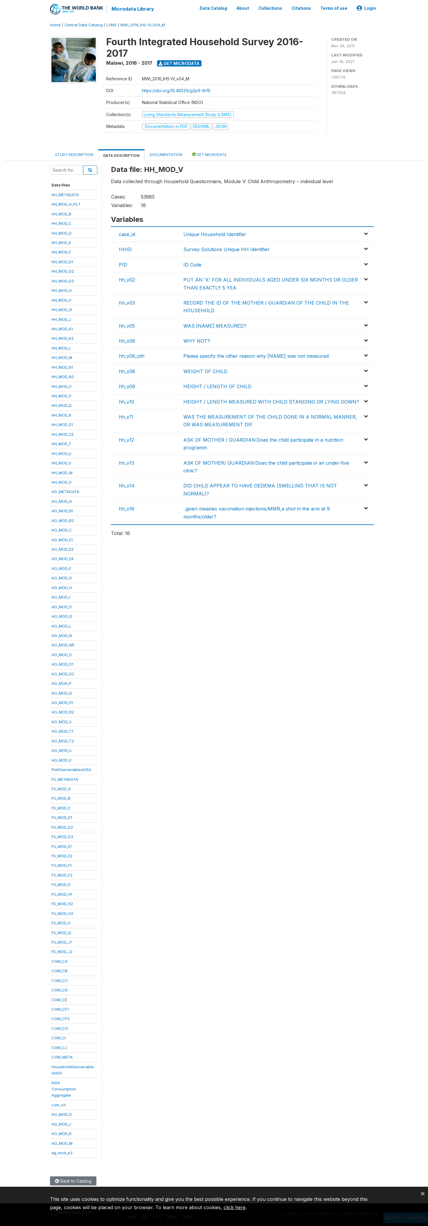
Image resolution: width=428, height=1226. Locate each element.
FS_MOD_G (61, 884)
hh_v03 (127, 303)
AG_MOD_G (61, 577)
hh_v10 (126, 401)
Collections (270, 8)
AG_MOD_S (61, 721)
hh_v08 (127, 371)
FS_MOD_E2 (61, 855)
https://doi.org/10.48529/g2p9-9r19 (176, 90)
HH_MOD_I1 (61, 299)
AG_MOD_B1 (62, 510)
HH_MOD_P (61, 396)
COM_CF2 (60, 1018)
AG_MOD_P (61, 683)
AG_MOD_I (60, 597)
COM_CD (59, 990)
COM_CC (59, 980)
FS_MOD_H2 (62, 903)
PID (123, 265)
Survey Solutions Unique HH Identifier (226, 249)
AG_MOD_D (61, 1114)
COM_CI (58, 1037)
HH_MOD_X (61, 482)
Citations (301, 8)
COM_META (62, 1057)
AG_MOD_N (61, 635)
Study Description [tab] (74, 154)
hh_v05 (127, 326)
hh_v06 (127, 341)
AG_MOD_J (61, 1123)
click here (235, 1207)
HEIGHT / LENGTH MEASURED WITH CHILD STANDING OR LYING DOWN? (271, 401)
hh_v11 (126, 417)
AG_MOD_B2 (62, 520)
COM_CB (59, 970)
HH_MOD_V (61, 463)
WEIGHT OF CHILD (205, 371)
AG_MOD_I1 (61, 606)
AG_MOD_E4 (62, 558)
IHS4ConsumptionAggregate (63, 1088)
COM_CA (59, 961)
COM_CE (59, 999)
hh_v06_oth (131, 356)
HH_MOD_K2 (62, 338)
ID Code (192, 265)
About (243, 8)
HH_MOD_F (61, 252)
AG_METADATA (65, 491)
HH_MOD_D (61, 232)
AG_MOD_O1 (62, 664)
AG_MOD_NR (62, 645)
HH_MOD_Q (61, 405)
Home (55, 25)
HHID (125, 249)
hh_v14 (127, 486)
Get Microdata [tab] (209, 154)
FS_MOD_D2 (62, 827)
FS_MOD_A (61, 788)
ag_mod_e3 (61, 1152)
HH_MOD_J (61, 319)
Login (366, 8)
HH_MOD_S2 (62, 434)
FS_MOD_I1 (60, 923)
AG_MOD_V (61, 759)
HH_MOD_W (62, 472)
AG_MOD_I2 (61, 616)
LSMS (111, 25)
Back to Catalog (73, 1180)
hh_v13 (126, 463)
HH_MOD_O (61, 386)
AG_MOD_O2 (62, 673)
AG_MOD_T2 (62, 741)
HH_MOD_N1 (62, 367)
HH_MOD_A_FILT (66, 204)
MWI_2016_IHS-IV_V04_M (142, 25)
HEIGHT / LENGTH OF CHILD (217, 386)
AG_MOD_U (61, 750)
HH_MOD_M (61, 357)
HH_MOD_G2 (62, 271)
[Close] (422, 1193)
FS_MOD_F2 (61, 875)
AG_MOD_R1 (62, 702)
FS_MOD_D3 (62, 836)
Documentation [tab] (166, 154)
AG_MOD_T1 (62, 731)
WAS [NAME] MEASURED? (214, 326)
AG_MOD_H (61, 587)
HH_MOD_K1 (62, 328)
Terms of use (333, 8)
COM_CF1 (60, 1009)
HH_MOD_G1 (62, 261)
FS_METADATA (64, 779)
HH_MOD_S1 (62, 424)
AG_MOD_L (61, 625)
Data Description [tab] (121, 155)
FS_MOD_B (60, 798)
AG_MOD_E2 (62, 549)
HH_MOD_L (61, 348)
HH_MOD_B (61, 213)
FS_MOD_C (61, 808)
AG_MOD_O (61, 654)
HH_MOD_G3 (62, 281)
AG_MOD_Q (61, 692)
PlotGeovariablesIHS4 (71, 769)
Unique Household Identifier (214, 234)
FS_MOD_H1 (61, 894)
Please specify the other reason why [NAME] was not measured (256, 356)
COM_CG (59, 1028)
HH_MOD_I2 (61, 309)
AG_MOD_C (61, 530)
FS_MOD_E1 (61, 846)
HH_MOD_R (61, 415)
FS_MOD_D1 (61, 817)
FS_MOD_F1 (61, 865)
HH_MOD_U (61, 453)
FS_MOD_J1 (61, 942)
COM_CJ (59, 1047)
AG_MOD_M (61, 1143)
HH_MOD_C (61, 223)
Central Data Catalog (83, 25)
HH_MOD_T (61, 443)
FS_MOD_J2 (61, 951)
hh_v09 (127, 386)
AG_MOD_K (61, 1133)
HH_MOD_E (61, 242)
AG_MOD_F (61, 568)
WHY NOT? (196, 341)
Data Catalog (213, 8)
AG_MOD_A (61, 501)
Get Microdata (179, 63)
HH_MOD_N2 (62, 376)
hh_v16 (126, 509)
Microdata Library (133, 9)
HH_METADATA (65, 194)
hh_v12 (126, 440)
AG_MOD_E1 (62, 539)
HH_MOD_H (61, 290)
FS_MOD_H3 (62, 913)
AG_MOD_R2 (62, 712)
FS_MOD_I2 (61, 932)
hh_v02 (127, 280)
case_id (127, 234)
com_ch (58, 1105)
